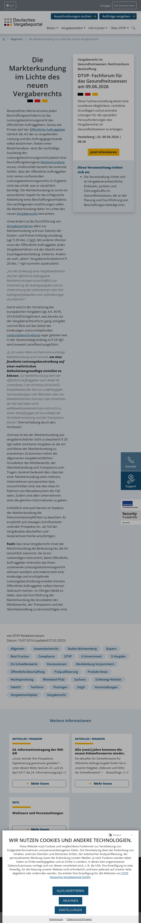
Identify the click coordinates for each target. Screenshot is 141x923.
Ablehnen (70, 901)
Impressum (56, 919)
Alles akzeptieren (70, 891)
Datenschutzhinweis (79, 919)
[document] (70, 861)
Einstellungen (70, 910)
